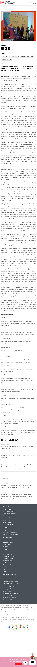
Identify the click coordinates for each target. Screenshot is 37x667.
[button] (34, 2)
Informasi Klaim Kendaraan (10, 534)
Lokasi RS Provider (8, 558)
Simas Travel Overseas (9, 511)
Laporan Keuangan (8, 542)
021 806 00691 (9, 591)
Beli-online (4, 56)
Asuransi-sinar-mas (7, 59)
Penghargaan (7, 544)
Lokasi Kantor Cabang (9, 556)
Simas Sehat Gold (8, 509)
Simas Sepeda (7, 522)
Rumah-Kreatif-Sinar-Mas (27, 56)
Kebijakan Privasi (8, 560)
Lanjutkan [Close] (18, 664)
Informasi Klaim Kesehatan (10, 532)
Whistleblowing (7, 554)
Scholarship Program (9, 564)
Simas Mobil (6, 518)
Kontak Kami (6, 552)
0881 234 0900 (9, 599)
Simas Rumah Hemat (9, 515)
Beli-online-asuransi (14, 56)
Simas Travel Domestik (9, 513)
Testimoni (5, 567)
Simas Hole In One (8, 524)
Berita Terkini (6, 562)
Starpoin (5, 530)
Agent (5, 571)
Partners (5, 546)
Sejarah (5, 540)
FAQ (4, 569)
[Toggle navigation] (30, 2)
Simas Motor (6, 520)
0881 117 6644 (8, 595)
